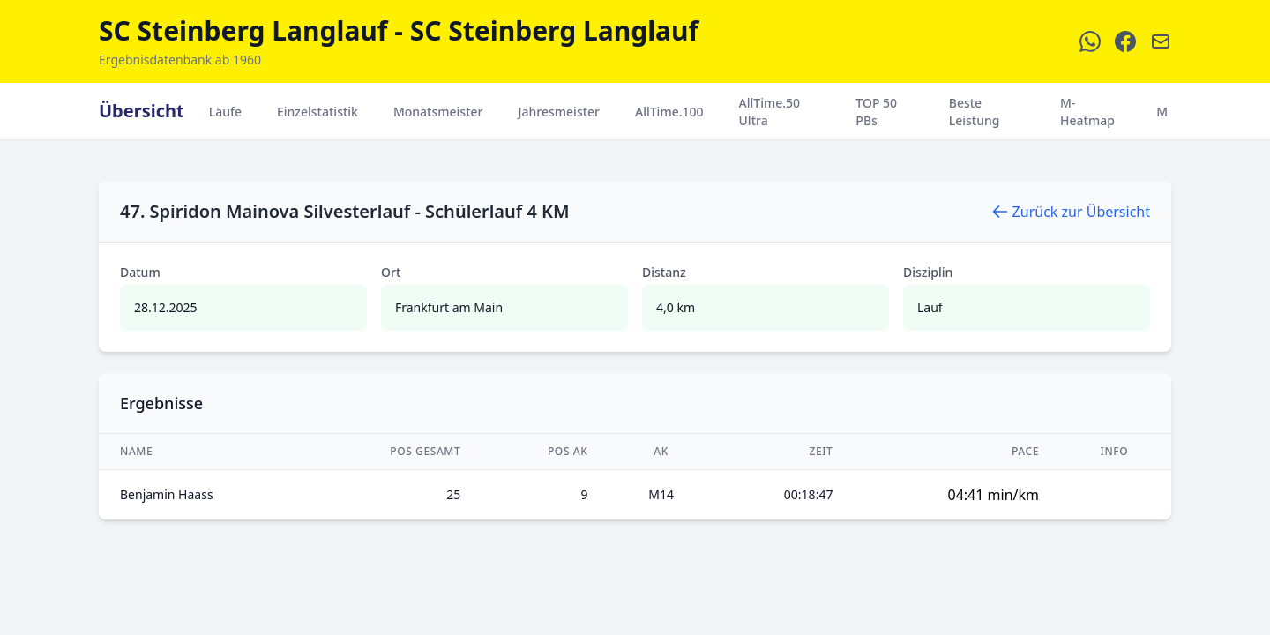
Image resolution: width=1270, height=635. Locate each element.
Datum (140, 272)
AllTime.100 (669, 111)
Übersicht (141, 111)
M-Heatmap (1087, 111)
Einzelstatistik (317, 111)
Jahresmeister (559, 111)
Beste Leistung (974, 111)
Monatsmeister (438, 111)
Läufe (225, 111)
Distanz (664, 272)
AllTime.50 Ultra (770, 111)
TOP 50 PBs (876, 111)
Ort (390, 272)
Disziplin (927, 272)
